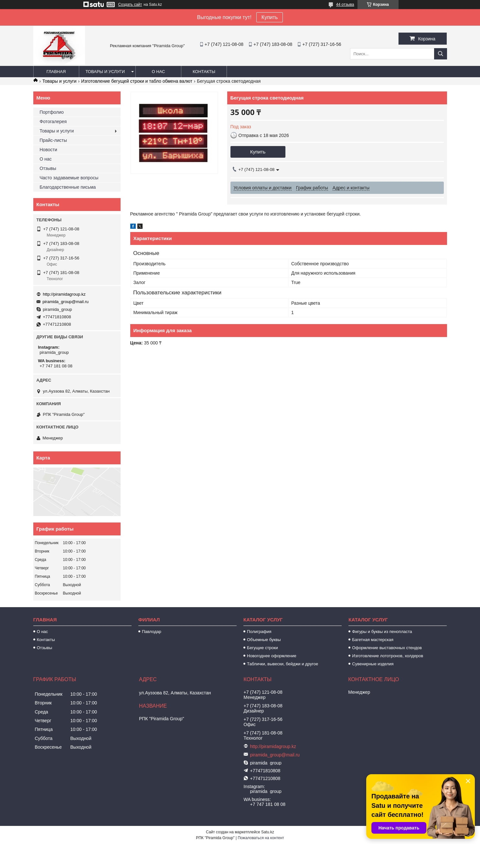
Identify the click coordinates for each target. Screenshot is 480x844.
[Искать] (440, 53)
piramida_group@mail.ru (66, 301)
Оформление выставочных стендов (387, 647)
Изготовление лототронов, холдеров (387, 655)
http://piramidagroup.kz (64, 294)
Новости (48, 149)
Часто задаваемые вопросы (69, 177)
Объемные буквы (264, 639)
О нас (158, 71)
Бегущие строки (262, 647)
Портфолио (52, 112)
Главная (56, 71)
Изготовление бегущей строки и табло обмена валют (136, 81)
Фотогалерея (53, 121)
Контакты (204, 71)
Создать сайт (130, 4)
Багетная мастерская (372, 639)
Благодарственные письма (68, 187)
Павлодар (151, 631)
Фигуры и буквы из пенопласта (382, 631)
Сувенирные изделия (372, 663)
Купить (269, 17)
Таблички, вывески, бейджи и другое (282, 663)
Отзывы (48, 168)
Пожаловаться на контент (261, 838)
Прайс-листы (53, 140)
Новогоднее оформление (271, 655)
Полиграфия (259, 631)
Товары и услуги (105, 71)
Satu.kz (267, 832)
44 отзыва (345, 4)
